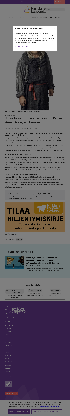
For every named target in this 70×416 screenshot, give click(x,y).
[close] (54, 28)
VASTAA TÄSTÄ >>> (21, 46)
